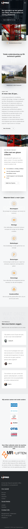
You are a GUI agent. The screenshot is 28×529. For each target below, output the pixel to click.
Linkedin (3, 505)
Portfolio (3, 494)
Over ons (3, 492)
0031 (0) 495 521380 (6, 515)
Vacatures (3, 496)
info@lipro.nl (4, 517)
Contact (3, 498)
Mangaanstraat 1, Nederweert (8, 513)
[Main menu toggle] (25, 2)
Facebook (3, 507)
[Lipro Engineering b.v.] (5, 3)
